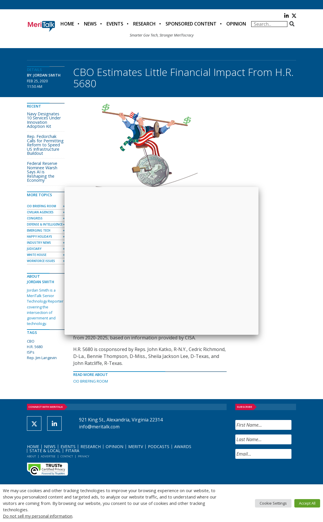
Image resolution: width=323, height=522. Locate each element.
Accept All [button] (307, 503)
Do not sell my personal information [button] (37, 516)
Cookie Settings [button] (273, 503)
